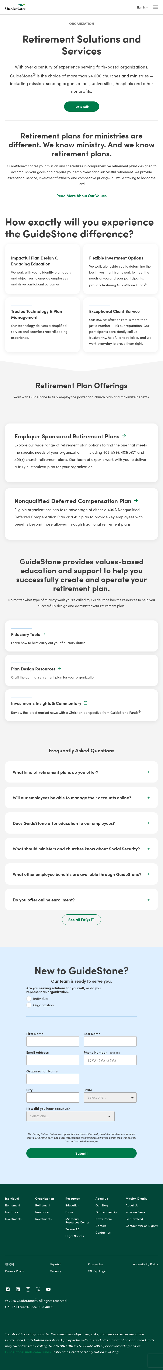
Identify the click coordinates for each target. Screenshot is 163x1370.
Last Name (92, 1033)
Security (55, 1271)
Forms (69, 1212)
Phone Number (95, 1052)
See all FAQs (81, 919)
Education (72, 1205)
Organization (81, 23)
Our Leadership (106, 1212)
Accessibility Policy (145, 1264)
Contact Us (103, 1233)
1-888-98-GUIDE (40, 1306)
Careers (101, 1226)
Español (55, 1264)
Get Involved (134, 1219)
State (88, 1090)
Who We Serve (135, 1212)
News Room (104, 1219)
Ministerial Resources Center (77, 1220)
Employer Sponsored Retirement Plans (70, 436)
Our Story (102, 1205)
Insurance (11, 1212)
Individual (41, 998)
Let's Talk (81, 106)
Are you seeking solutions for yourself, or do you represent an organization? (63, 990)
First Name (35, 1033)
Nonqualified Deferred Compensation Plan (76, 500)
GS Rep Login (97, 1271)
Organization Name (42, 1071)
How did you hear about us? (48, 1108)
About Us (102, 1198)
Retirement (12, 1205)
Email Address (37, 1052)
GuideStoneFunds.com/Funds (28, 1351)
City (29, 1090)
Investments (13, 1219)
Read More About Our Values (81, 196)
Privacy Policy (14, 1271)
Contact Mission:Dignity (142, 1226)
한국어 (9, 1264)
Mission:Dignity (136, 1198)
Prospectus (95, 1264)
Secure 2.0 (72, 1229)
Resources (72, 1198)
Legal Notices (74, 1236)
